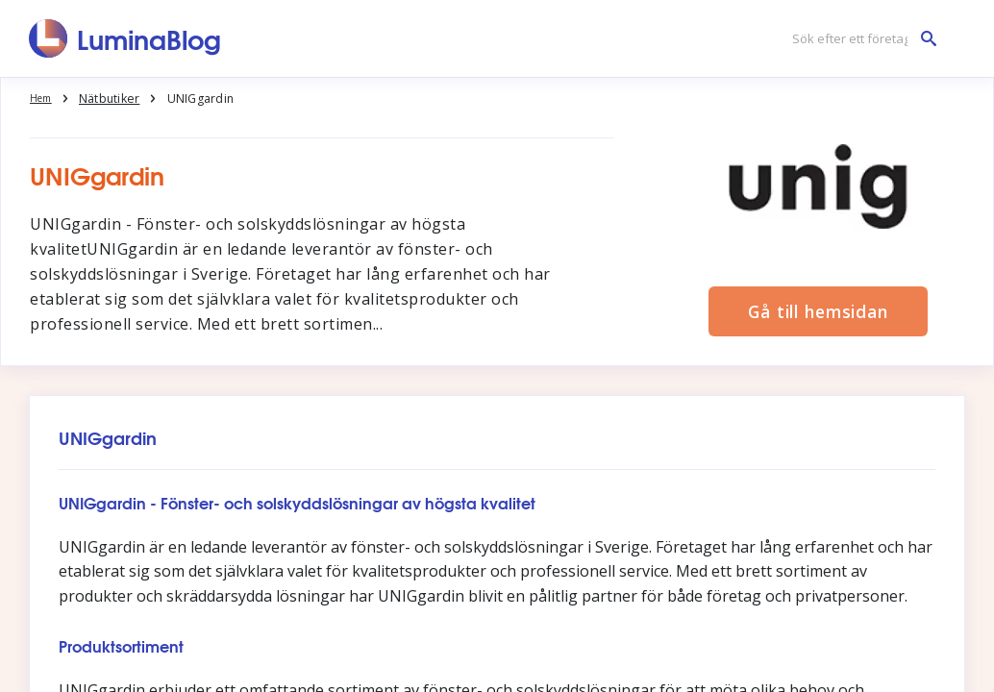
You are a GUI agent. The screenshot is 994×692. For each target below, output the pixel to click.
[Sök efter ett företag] (859, 39)
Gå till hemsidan (817, 310)
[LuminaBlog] (125, 38)
